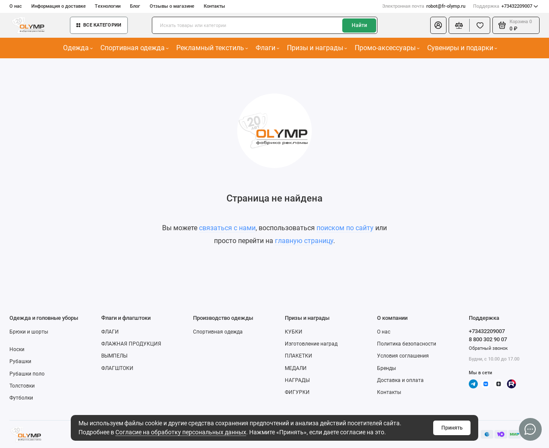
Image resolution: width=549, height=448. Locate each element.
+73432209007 (505, 6)
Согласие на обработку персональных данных (180, 432)
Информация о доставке (58, 6)
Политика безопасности (406, 344)
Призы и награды (317, 48)
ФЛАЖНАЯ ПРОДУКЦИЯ (131, 344)
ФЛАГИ (110, 332)
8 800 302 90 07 (488, 339)
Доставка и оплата (400, 380)
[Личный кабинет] (438, 25)
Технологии (108, 6)
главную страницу (304, 241)
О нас (15, 6)
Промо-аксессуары (387, 48)
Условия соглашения (403, 356)
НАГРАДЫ (297, 380)
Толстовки (22, 386)
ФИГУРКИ (297, 392)
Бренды (386, 368)
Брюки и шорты (28, 332)
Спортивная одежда (134, 48)
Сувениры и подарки (462, 48)
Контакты (214, 6)
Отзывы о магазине (172, 6)
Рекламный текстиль (212, 48)
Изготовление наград (311, 344)
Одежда (78, 48)
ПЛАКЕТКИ (298, 356)
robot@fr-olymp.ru (423, 6)
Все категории (98, 25)
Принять (452, 428)
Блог (135, 6)
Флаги (268, 48)
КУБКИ (293, 332)
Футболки (21, 398)
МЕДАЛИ (296, 368)
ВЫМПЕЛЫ (114, 356)
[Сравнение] (459, 25)
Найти (359, 25)
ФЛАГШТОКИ (117, 368)
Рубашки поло (27, 374)
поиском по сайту (345, 228)
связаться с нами (227, 228)
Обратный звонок (488, 348)
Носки (16, 349)
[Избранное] (480, 25)
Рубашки (20, 361)
